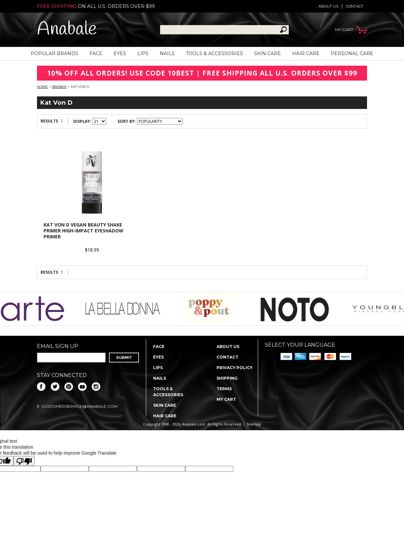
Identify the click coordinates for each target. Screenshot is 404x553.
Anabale (67, 29)
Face (95, 53)
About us (328, 6)
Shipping (227, 378)
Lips (143, 53)
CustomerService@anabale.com (80, 406)
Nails (167, 53)
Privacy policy (234, 367)
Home (42, 87)
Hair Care (306, 53)
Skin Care (267, 53)
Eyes (120, 53)
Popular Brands (54, 53)
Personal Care (352, 53)
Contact (354, 6)
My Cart (226, 399)
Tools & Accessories (214, 53)
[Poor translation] (24, 461)
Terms (224, 388)
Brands (59, 87)
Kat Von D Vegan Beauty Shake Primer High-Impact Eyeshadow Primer (83, 231)
